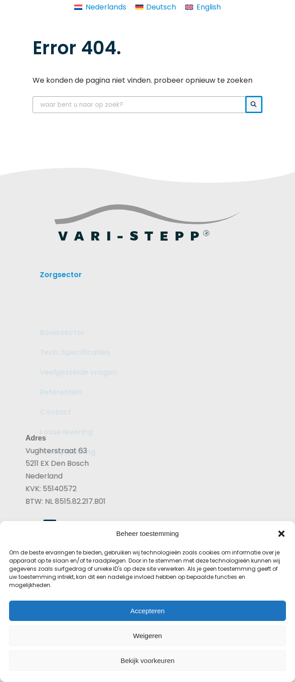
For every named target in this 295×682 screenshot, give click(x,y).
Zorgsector (61, 279)
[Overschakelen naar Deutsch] (156, 7)
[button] (281, 533)
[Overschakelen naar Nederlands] (100, 7)
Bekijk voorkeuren (147, 660)
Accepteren (147, 611)
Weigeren (147, 635)
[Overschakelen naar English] (203, 7)
